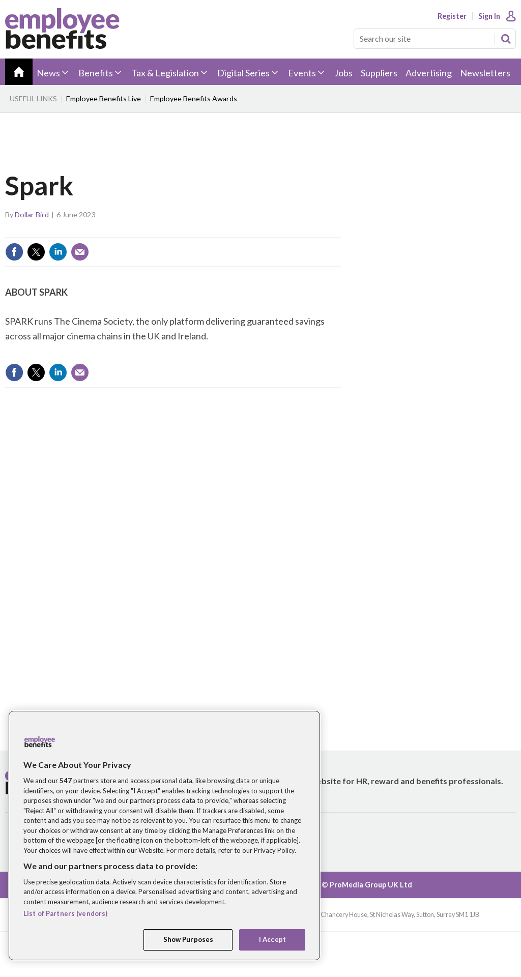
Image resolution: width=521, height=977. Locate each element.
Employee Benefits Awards (193, 98)
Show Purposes (188, 939)
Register (452, 16)
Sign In (489, 16)
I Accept (272, 939)
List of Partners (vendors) (65, 913)
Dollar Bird (32, 214)
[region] (164, 835)
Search (506, 39)
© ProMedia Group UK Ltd (367, 884)
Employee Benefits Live (103, 98)
